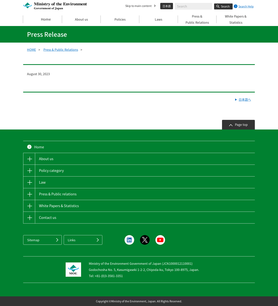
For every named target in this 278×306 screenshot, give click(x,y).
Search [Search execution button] (225, 6)
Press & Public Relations (60, 49)
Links (71, 240)
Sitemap (33, 240)
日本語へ (245, 99)
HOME (31, 49)
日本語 (167, 6)
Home (42, 19)
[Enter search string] (193, 6)
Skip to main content (138, 6)
